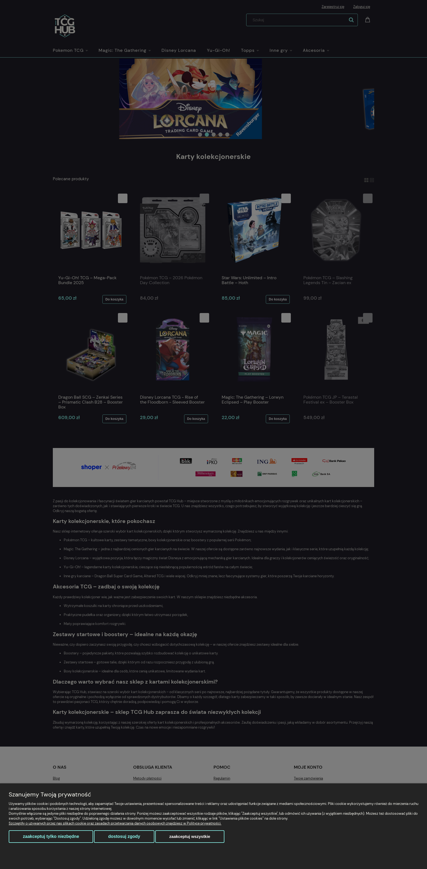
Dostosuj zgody (124, 836)
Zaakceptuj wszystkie (189, 836)
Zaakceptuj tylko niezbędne (51, 836)
